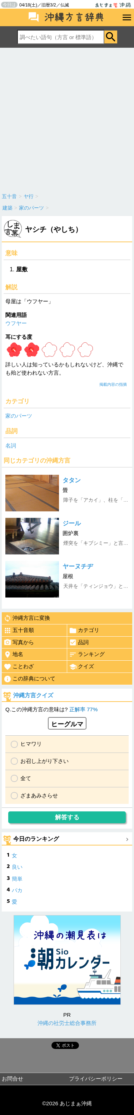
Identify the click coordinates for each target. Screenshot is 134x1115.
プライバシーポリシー (96, 1079)
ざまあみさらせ (39, 795)
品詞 (79, 642)
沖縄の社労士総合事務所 (67, 1023)
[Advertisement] (67, 118)
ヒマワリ (31, 744)
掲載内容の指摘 (113, 384)
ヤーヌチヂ (78, 566)
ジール (72, 523)
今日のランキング (36, 839)
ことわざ (19, 667)
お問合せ (12, 1079)
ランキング (87, 655)
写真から (19, 642)
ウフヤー (16, 323)
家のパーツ (18, 416)
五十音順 (19, 630)
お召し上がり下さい (44, 761)
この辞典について (29, 679)
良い (17, 867)
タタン (72, 480)
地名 (13, 655)
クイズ (81, 667)
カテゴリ (84, 630)
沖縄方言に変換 (27, 618)
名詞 (10, 445)
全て (25, 778)
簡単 (17, 879)
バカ (17, 890)
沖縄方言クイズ (33, 695)
